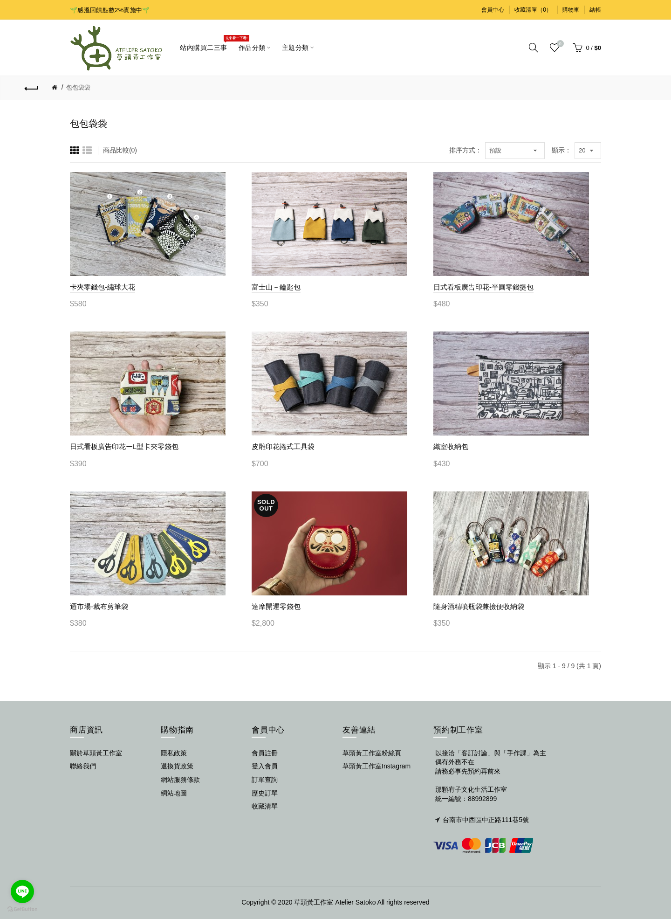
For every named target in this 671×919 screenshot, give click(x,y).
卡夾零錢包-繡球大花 (102, 287)
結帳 (595, 10)
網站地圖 (174, 793)
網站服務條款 (180, 779)
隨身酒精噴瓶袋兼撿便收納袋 (478, 606)
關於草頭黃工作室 (96, 753)
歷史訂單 (265, 793)
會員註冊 (265, 753)
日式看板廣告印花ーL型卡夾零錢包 (124, 446)
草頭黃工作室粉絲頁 (371, 753)
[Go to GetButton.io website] (22, 909)
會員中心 (492, 10)
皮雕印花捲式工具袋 (283, 446)
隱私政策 (174, 753)
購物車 (571, 10)
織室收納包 (450, 446)
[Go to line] (22, 891)
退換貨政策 (177, 766)
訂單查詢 (265, 779)
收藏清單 (265, 806)
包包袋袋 (78, 87)
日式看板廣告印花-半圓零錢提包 (483, 287)
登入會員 (265, 766)
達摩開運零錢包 (276, 606)
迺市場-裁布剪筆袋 (99, 606)
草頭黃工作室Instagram (376, 766)
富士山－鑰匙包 (276, 287)
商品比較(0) (120, 150)
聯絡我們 (83, 766)
